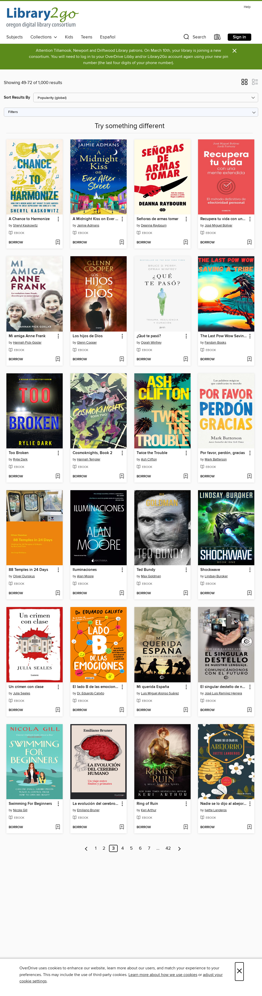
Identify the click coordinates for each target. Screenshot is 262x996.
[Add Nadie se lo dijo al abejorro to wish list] (249, 827)
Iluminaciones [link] (85, 570)
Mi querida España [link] (153, 687)
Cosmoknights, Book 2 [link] (92, 453)
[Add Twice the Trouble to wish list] (185, 476)
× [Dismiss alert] (234, 51)
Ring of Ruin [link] (147, 804)
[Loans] (217, 38)
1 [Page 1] (95, 848)
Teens (86, 37)
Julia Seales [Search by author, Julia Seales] (21, 693)
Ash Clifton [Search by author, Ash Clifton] (149, 459)
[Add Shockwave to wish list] (249, 593)
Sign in (239, 37)
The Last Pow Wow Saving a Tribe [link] (223, 336)
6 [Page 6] (140, 848)
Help (247, 7)
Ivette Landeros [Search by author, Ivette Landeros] (216, 810)
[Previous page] (86, 848)
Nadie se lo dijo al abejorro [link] (223, 804)
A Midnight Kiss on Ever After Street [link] (96, 219)
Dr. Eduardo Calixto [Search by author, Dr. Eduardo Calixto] (90, 693)
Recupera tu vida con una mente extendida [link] (223, 219)
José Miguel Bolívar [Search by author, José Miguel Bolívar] (218, 225)
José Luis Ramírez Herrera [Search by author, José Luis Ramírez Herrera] (223, 693)
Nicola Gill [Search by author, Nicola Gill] (20, 810)
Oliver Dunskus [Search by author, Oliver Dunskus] (24, 576)
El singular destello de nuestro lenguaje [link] (223, 687)
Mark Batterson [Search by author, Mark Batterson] (216, 459)
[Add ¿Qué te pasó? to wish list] (185, 359)
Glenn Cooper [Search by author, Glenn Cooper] (87, 343)
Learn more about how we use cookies (162, 974)
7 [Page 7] (149, 848)
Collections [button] (43, 37)
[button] (194, 38)
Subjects (14, 37)
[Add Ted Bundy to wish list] (185, 593)
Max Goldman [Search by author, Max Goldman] (151, 576)
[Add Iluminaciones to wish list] (121, 593)
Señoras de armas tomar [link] (157, 219)
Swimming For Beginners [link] (30, 804)
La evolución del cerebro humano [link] (96, 804)
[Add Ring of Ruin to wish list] (185, 827)
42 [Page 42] (168, 848)
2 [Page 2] (104, 848)
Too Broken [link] (19, 453)
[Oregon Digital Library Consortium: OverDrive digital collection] (43, 17)
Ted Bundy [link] (146, 570)
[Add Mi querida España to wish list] (185, 710)
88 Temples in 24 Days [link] (28, 570)
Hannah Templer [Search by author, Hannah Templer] (88, 459)
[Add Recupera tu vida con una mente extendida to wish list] (249, 242)
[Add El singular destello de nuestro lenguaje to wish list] (249, 710)
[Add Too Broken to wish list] (57, 476)
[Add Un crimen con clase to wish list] (57, 710)
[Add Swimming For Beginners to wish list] (57, 827)
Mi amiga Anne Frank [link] (27, 336)
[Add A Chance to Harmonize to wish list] (57, 242)
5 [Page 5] (131, 848)
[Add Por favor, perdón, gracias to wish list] (249, 476)
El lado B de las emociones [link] (96, 687)
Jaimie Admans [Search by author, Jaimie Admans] (88, 225)
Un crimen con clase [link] (26, 687)
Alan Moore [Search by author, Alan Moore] (85, 576)
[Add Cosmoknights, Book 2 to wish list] (121, 476)
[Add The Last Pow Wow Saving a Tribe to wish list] (249, 359)
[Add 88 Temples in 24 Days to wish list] (57, 593)
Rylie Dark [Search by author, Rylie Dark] (20, 459)
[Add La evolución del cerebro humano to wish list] (121, 827)
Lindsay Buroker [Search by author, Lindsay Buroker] (216, 576)
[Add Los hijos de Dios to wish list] (121, 359)
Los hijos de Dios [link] (88, 336)
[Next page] (179, 848)
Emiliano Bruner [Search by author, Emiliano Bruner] (88, 810)
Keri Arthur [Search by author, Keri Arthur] (148, 810)
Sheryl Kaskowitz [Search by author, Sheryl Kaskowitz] (25, 225)
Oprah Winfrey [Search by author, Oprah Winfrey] (151, 343)
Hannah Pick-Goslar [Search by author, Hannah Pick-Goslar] (27, 343)
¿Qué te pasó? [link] (149, 336)
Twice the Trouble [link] (152, 453)
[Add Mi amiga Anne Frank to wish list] (57, 359)
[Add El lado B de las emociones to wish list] (121, 710)
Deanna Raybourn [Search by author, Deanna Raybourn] (154, 225)
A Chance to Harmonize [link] (29, 219)
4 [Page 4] (122, 848)
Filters (13, 112)
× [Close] (239, 971)
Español (107, 37)
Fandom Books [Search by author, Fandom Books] (215, 343)
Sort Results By (17, 97)
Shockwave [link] (210, 570)
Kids (69, 37)
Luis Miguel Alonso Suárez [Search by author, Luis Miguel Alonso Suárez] (160, 693)
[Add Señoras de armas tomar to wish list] (185, 242)
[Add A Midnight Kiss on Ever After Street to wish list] (121, 242)
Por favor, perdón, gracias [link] (222, 453)
